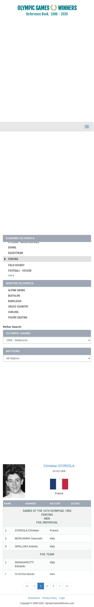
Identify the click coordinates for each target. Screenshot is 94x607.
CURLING (13, 312)
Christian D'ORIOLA (59, 466)
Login (62, 598)
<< (27, 586)
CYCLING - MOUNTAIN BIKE (23, 242)
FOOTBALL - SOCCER (19, 270)
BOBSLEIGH (14, 301)
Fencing (13, 259)
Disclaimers (34, 598)
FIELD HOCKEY (16, 265)
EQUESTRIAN (15, 253)
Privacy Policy (49, 598)
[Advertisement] (47, 71)
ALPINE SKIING (16, 290)
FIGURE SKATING (17, 317)
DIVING (12, 247)
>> (66, 586)
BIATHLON (14, 295)
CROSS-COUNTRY (18, 306)
